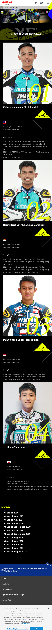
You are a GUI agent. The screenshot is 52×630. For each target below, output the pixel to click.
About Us (5, 579)
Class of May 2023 (13, 548)
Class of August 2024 (15, 551)
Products (5, 584)
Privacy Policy (7, 600)
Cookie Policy (7, 605)
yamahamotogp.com (25, 568)
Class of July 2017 (14, 520)
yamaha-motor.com (11, 568)
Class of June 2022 (14, 544)
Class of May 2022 (13, 541)
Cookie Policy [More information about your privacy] (26, 626)
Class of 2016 (11, 512)
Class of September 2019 (17, 534)
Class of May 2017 (13, 516)
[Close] (48, 611)
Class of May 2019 (13, 530)
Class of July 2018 (14, 523)
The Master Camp (10, 571)
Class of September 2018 (17, 527)
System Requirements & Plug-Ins (13, 595)
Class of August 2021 (15, 537)
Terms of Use (7, 589)
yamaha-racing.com (40, 568)
